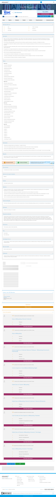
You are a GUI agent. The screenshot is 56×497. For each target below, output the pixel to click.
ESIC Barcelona (18, 12)
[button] (52, 16)
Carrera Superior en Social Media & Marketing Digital (24, 368)
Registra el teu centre (31, 479)
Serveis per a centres (31, 476)
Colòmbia (10, 489)
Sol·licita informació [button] (45, 14)
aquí (41, 493)
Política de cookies (19, 479)
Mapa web (18, 485)
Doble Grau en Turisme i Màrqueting (20, 384)
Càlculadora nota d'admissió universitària (45, 482)
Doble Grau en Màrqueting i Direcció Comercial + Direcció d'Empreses (28, 401)
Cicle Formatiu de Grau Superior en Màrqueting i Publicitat (26, 415)
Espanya (4, 489)
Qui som (18, 476)
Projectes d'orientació (42, 479)
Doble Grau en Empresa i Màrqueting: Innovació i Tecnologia (26, 432)
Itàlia (12, 489)
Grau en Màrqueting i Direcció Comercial (21, 319)
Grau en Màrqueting (17, 333)
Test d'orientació (42, 476)
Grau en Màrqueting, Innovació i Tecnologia (22, 448)
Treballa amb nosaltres (20, 482)
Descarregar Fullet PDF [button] (44, 16)
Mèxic (14, 489)
